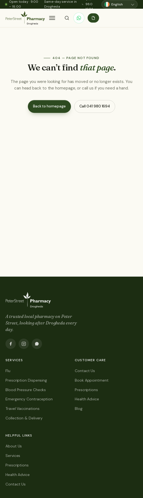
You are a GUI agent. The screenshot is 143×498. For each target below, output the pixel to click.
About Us (13, 446)
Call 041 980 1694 (94, 106)
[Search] (66, 18)
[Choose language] (120, 4)
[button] (52, 18)
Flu (7, 370)
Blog (78, 408)
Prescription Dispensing (26, 380)
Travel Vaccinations (22, 408)
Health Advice (87, 399)
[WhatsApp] (78, 18)
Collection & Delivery (24, 418)
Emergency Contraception (29, 399)
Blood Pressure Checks (25, 389)
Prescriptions (86, 389)
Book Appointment (92, 380)
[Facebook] (10, 344)
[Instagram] (24, 344)
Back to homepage (49, 106)
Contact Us (85, 370)
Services (12, 455)
